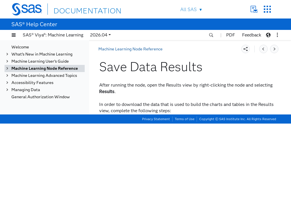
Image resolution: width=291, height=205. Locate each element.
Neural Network (38, 62)
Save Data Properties (48, 112)
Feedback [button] (251, 35)
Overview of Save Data (50, 105)
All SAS (188, 9)
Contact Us (253, 9)
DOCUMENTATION (74, 9)
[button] (13, 35)
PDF (230, 35)
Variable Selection (40, 183)
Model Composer (38, 55)
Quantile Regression (42, 77)
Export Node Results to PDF (54, 126)
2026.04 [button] (98, 35)
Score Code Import (40, 134)
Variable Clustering (41, 176)
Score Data (33, 141)
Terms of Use (184, 200)
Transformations (38, 169)
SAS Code (32, 91)
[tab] (56, 119)
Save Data (32, 98)
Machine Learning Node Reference (130, 49)
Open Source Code (40, 69)
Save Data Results (46, 119)
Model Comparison (40, 48)
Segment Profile (38, 148)
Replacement (35, 84)
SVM (27, 155)
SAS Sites (267, 9)
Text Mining (34, 162)
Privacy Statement (156, 200)
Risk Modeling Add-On (38, 190)
